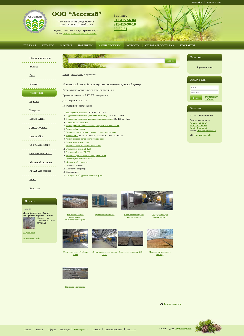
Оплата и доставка (159, 45)
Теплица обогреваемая (76, 112)
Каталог (48, 45)
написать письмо (214, 2)
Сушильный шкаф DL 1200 (78, 149)
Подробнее (29, 232)
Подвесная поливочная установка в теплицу (86, 115)
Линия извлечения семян (77, 142)
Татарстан (34, 110)
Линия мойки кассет (75, 129)
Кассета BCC (72, 135)
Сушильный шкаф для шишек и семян (134, 215)
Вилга (32, 179)
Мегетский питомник (40, 162)
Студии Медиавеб (183, 328)
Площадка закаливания (75, 287)
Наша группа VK (202, 135)
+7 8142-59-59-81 (198, 128)
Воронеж (34, 101)
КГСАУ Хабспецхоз (40, 170)
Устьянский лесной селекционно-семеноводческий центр (75, 217)
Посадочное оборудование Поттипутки (84, 175)
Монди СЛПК (37, 118)
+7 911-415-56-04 (88, 33)
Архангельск (36, 92)
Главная (29, 45)
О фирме (66, 45)
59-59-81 (120, 29)
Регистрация (211, 97)
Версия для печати (172, 304)
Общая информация (40, 58)
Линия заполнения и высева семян (105, 253)
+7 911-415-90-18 (198, 125)
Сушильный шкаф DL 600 (78, 152)
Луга (32, 75)
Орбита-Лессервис (39, 144)
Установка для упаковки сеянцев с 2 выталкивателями (91, 132)
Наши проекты (109, 45)
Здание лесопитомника (104, 214)
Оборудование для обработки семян (75, 253)
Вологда (33, 66)
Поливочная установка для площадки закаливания (89, 119)
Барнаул (33, 84)
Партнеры (85, 45)
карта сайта (197, 2)
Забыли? (209, 99)
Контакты (187, 45)
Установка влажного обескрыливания (83, 145)
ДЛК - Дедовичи (38, 127)
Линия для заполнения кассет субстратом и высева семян (92, 125)
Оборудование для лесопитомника (160, 215)
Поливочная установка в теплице (159, 253)
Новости (133, 45)
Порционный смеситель (77, 122)
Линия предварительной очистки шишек (85, 138)
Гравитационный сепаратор (79, 158)
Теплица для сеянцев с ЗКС (131, 252)
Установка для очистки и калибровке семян (86, 155)
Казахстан (34, 188)
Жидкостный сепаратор (77, 162)
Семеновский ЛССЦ (40, 153)
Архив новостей (31, 238)
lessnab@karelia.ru (71, 33)
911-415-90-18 (125, 24)
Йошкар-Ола (36, 136)
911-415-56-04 (125, 20)
